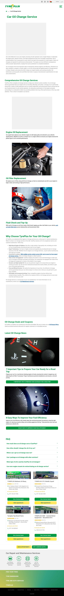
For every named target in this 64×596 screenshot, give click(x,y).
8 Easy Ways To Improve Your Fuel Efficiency (32, 428)
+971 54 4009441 (12, 528)
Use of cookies (11, 589)
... (8, 11)
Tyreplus (32, 585)
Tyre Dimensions (32, 576)
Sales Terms (37, 589)
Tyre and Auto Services (32, 580)
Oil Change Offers (54, 324)
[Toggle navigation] (60, 6)
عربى (62, 1)
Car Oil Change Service (15, 11)
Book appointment (18, 502)
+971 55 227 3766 (12, 494)
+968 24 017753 (39, 530)
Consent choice (54, 589)
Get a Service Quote (18, 499)
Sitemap (29, 589)
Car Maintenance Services (27, 281)
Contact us (45, 589)
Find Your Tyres (32, 572)
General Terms (20, 589)
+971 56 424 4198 (40, 494)
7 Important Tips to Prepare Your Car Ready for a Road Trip (32, 382)
